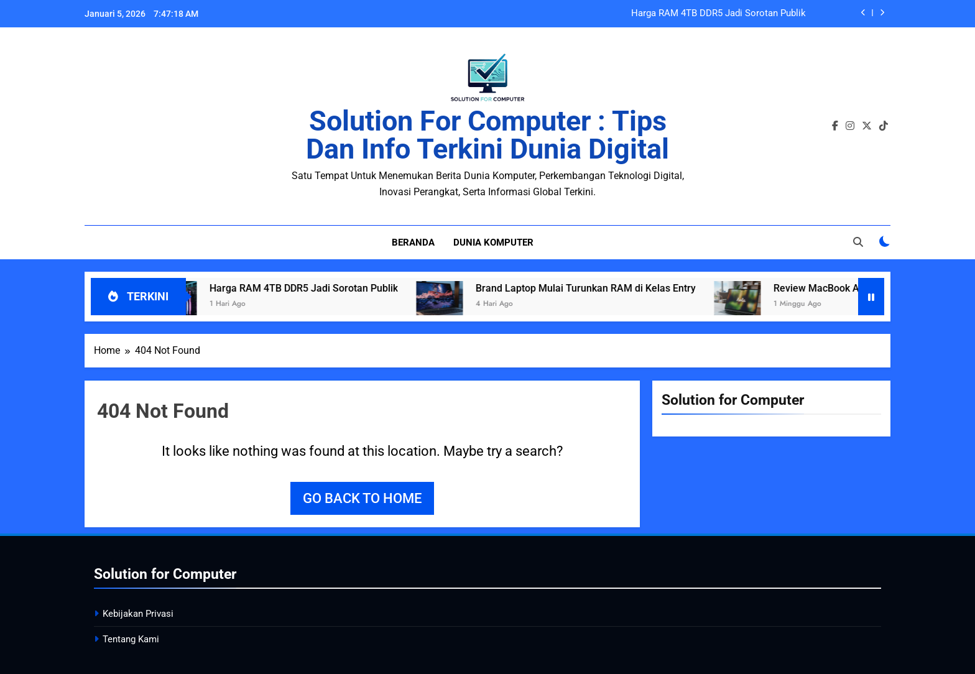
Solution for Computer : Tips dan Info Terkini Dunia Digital (487, 134)
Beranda (413, 242)
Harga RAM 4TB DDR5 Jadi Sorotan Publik (718, 14)
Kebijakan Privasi (138, 613)
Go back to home (362, 498)
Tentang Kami (131, 639)
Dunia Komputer (493, 242)
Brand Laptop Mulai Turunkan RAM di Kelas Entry (596, 288)
